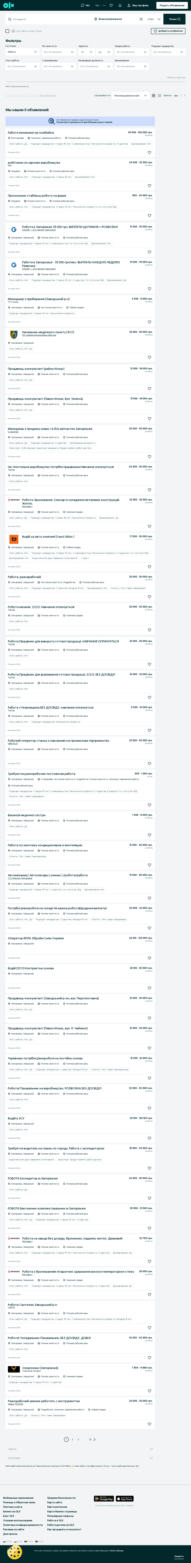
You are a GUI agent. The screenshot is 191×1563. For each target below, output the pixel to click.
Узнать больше (116, 1551)
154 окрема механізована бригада (39, 335)
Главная (9, 96)
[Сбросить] (141, 19)
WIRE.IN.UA (13, 743)
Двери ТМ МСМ (15, 1404)
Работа (16, 96)
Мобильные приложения (18, 1497)
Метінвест (27, 506)
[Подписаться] (150, 152)
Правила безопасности (61, 1497)
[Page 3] (78, 1439)
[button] (120, 5)
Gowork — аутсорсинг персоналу (39, 230)
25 (90, 1439)
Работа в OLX (55, 1520)
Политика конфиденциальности (23, 1524)
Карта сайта (54, 1502)
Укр (97, 5)
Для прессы (10, 1533)
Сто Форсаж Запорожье (20, 878)
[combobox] (50, 19)
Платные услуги (12, 1506)
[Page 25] (90, 1439)
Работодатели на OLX (60, 1524)
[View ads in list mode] (153, 95)
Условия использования (17, 1520)
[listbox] (150, 19)
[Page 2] (72, 1439)
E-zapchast (13, 431)
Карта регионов (57, 1506)
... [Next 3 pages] (84, 1439)
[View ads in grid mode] (159, 95)
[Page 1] (66, 1439)
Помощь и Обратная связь (19, 1502)
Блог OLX (8, 1515)
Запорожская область (29, 96)
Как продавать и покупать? (64, 1529)
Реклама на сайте (13, 1529)
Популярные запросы (60, 1515)
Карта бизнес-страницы (62, 1511)
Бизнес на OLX (11, 1511)
